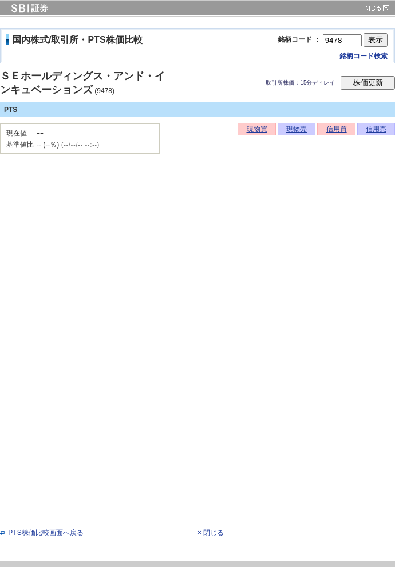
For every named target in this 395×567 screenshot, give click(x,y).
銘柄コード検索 (363, 56)
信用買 (336, 129)
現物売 (296, 129)
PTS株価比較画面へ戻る (45, 533)
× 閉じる (211, 533)
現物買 (257, 129)
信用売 (376, 129)
